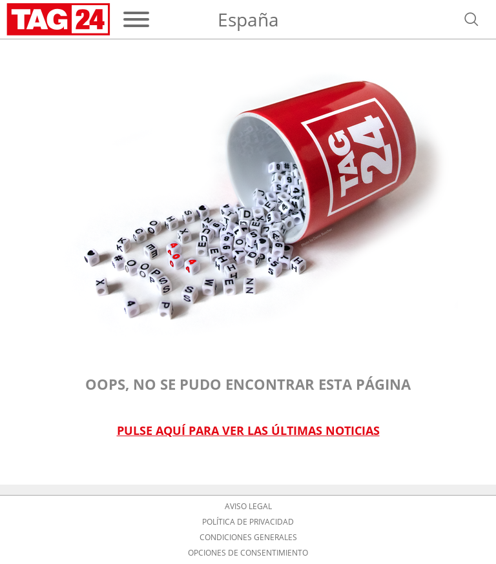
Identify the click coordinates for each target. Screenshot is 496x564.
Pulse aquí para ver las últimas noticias (248, 431)
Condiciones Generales (248, 537)
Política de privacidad (248, 522)
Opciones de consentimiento (248, 553)
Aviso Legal (248, 506)
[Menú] (136, 19)
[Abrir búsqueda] (471, 19)
